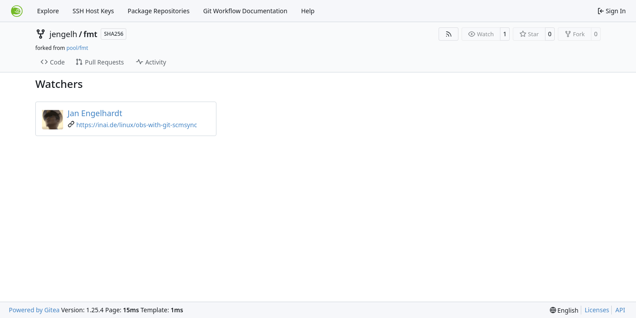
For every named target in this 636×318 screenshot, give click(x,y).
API (620, 310)
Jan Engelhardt (95, 113)
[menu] (564, 310)
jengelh (63, 34)
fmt (90, 34)
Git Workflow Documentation (245, 11)
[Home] (16, 11)
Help (308, 11)
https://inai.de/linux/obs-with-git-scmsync (136, 125)
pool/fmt (77, 48)
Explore (48, 11)
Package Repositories (158, 11)
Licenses (597, 310)
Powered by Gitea (34, 310)
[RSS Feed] (449, 34)
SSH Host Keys (93, 11)
